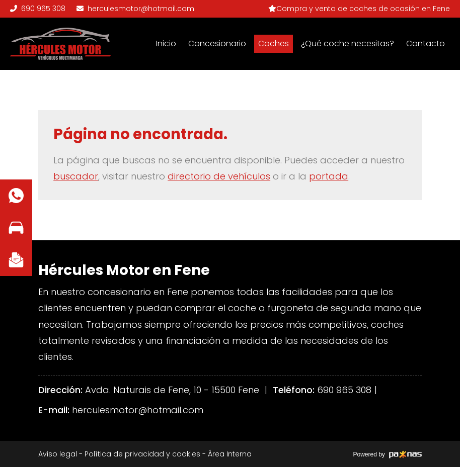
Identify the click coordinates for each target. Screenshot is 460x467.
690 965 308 (344, 390)
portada (328, 176)
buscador (75, 176)
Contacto (425, 43)
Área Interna (230, 454)
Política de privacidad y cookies (142, 454)
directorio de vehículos (219, 176)
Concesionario (217, 43)
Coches (273, 43)
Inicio (166, 43)
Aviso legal (57, 454)
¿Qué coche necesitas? (347, 43)
